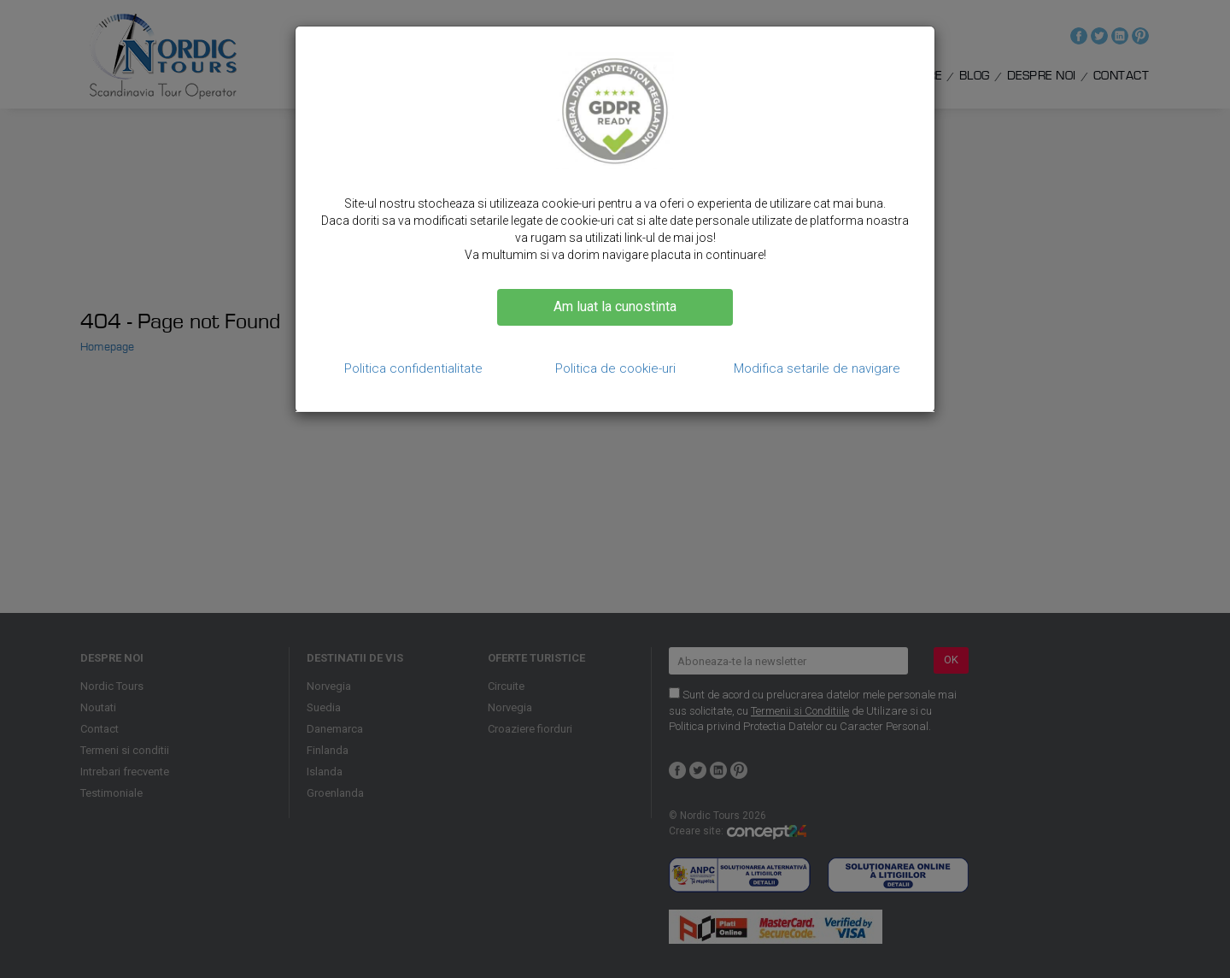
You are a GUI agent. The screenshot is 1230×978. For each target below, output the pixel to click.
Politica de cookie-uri (615, 368)
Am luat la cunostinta (615, 306)
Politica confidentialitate (413, 368)
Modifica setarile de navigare (817, 368)
